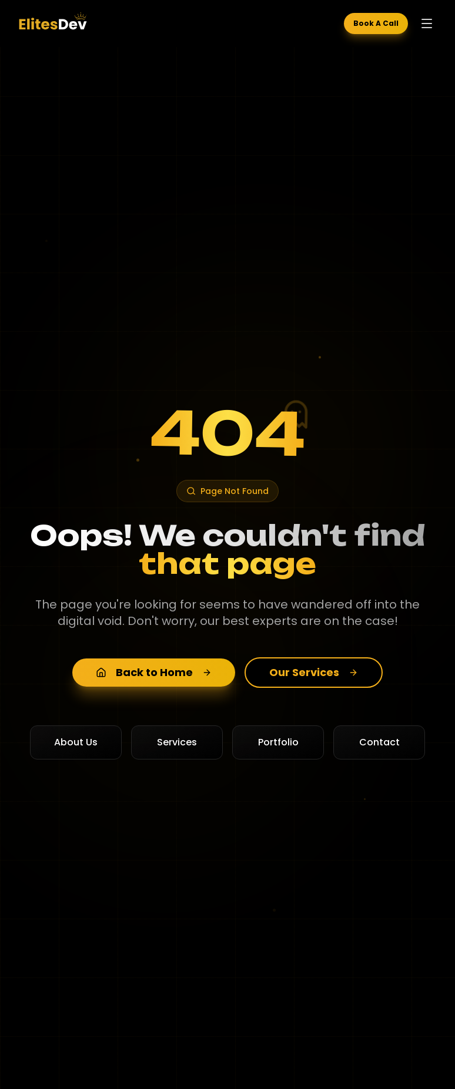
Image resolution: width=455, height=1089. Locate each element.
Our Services (313, 672)
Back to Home (154, 672)
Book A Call (376, 23)
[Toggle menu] (427, 23)
